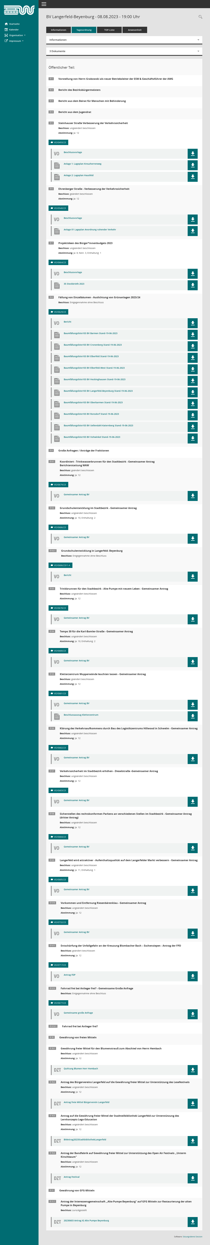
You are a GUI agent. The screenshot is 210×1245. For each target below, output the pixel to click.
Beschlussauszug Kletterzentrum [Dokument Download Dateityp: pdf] (81, 715)
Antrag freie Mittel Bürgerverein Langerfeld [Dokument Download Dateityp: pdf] (86, 1102)
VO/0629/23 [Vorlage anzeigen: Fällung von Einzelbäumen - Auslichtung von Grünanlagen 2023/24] (60, 311)
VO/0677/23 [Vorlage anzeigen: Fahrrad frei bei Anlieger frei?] (60, 1002)
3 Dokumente (57, 51)
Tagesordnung (84, 29)
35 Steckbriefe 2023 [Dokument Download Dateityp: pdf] (74, 284)
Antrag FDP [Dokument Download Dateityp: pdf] (69, 975)
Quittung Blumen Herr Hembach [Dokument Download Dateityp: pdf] (81, 1068)
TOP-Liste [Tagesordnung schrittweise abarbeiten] (109, 29)
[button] (19, 35)
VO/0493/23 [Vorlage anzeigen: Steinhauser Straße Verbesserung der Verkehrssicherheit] (60, 142)
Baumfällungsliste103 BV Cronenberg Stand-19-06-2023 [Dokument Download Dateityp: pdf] (93, 345)
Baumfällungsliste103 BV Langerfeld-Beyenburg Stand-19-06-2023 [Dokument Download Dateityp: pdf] (98, 391)
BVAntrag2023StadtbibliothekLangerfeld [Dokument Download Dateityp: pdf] (85, 1139)
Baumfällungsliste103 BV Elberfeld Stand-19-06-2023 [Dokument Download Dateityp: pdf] (91, 356)
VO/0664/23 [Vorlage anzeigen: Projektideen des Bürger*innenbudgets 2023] (60, 262)
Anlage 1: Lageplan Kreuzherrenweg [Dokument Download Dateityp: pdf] (82, 164)
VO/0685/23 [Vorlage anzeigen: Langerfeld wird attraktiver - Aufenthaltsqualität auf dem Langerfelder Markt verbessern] (60, 879)
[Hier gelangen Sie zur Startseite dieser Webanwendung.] (19, 10)
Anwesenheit (135, 29)
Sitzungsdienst (192, 1236)
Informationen (58, 29)
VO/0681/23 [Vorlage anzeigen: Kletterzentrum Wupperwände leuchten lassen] (60, 693)
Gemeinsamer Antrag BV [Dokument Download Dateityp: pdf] (76, 494)
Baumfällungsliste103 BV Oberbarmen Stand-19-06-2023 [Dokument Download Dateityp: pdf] (93, 402)
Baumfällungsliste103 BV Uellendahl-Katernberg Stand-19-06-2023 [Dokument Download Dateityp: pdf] (98, 425)
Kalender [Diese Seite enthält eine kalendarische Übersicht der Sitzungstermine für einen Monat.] (12, 29)
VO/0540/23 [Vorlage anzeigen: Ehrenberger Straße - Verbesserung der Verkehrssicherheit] (60, 208)
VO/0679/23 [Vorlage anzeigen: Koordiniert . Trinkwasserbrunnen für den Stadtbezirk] (60, 484)
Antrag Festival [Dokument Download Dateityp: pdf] (72, 1177)
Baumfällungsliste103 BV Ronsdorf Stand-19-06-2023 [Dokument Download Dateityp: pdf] (91, 414)
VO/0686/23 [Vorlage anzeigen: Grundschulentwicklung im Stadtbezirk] (60, 527)
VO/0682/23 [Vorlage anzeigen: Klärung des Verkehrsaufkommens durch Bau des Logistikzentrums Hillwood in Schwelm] (60, 747)
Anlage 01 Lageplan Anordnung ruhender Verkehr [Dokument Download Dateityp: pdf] (90, 229)
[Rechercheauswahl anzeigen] (199, 17)
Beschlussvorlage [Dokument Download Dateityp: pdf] (73, 152)
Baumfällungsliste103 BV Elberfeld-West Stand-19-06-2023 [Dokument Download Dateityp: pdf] (94, 368)
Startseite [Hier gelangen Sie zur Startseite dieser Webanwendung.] (12, 23)
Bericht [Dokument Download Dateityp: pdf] (67, 322)
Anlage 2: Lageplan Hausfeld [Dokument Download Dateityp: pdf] (79, 175)
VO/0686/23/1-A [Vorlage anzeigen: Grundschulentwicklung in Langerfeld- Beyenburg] (62, 565)
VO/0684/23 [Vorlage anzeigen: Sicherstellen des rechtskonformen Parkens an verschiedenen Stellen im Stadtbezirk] (60, 836)
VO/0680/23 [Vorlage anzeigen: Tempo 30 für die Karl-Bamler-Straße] (60, 650)
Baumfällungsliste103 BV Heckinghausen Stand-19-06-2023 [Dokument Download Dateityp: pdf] (94, 379)
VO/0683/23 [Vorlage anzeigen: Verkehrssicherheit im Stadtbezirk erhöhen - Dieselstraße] (60, 790)
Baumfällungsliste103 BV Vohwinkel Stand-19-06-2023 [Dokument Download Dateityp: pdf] (92, 437)
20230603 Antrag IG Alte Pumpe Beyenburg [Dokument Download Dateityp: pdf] (86, 1220)
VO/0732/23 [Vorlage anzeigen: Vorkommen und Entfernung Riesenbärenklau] (60, 922)
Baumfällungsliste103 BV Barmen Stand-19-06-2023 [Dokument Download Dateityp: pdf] (90, 333)
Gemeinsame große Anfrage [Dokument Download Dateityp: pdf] (78, 1013)
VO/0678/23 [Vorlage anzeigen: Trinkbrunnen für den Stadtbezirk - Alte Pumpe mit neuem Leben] (60, 608)
